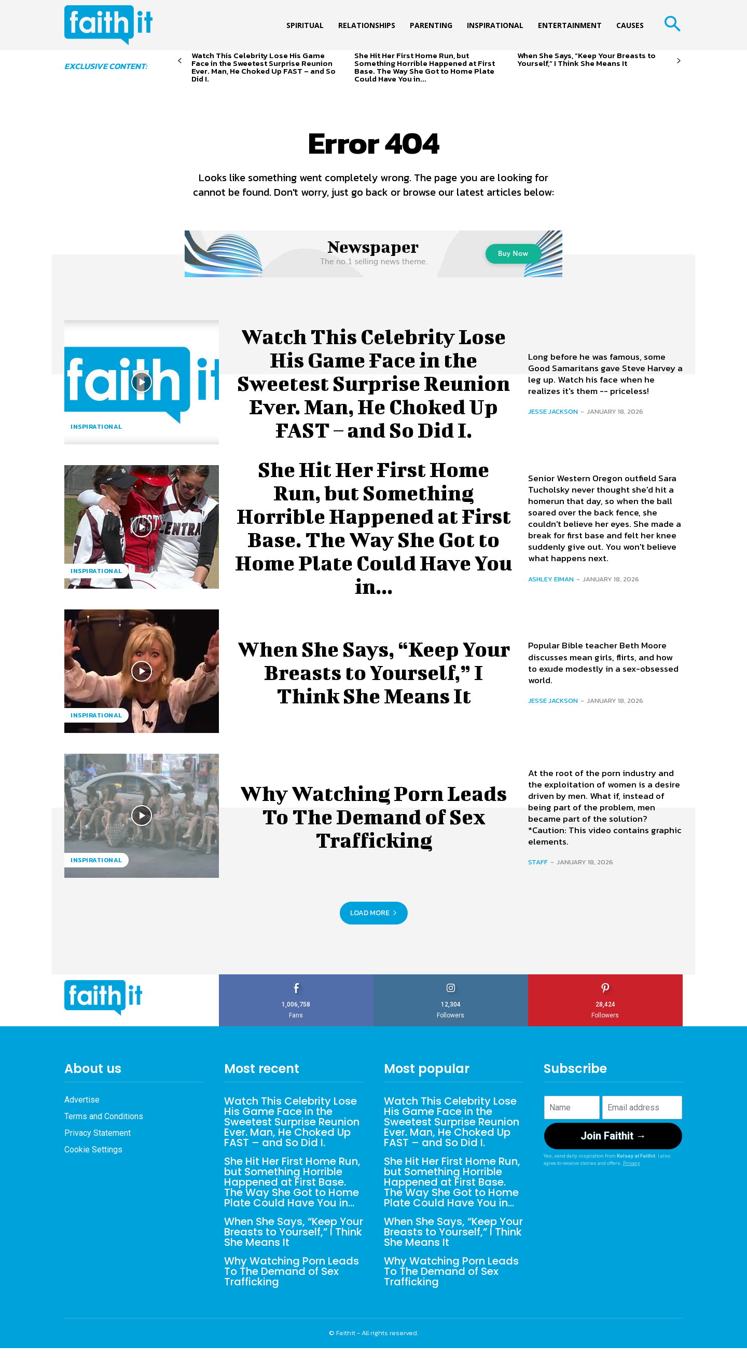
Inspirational (96, 426)
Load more (373, 912)
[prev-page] (179, 61)
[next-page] (678, 61)
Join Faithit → (613, 1136)
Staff (538, 862)
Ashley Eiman (551, 579)
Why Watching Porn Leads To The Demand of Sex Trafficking (373, 815)
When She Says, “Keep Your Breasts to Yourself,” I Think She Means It (586, 59)
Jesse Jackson (553, 411)
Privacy (631, 1163)
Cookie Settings (93, 1149)
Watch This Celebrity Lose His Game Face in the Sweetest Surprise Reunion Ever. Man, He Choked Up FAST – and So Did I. (263, 67)
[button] (672, 25)
